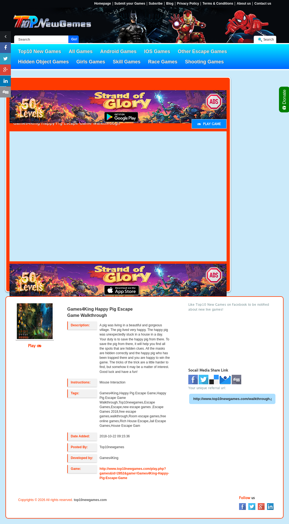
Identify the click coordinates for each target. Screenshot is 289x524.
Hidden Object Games (43, 61)
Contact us (262, 3)
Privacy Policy (188, 3)
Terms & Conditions (217, 3)
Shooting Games (204, 61)
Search (268, 39)
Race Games (162, 61)
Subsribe (156, 3)
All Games (81, 51)
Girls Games (91, 61)
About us (244, 3)
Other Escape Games (202, 51)
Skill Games (127, 61)
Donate (284, 99)
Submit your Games (130, 3)
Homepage (102, 3)
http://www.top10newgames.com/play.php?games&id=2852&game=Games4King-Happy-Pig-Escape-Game (134, 473)
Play (34, 345)
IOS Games (157, 51)
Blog (169, 3)
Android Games (118, 51)
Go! (74, 39)
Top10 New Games (39, 51)
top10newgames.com (90, 500)
